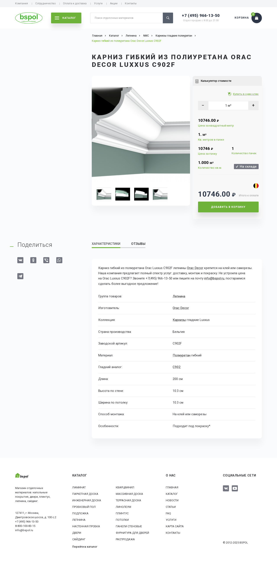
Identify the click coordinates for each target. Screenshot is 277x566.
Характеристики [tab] (106, 244)
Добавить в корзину (228, 206)
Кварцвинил (125, 487)
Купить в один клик (246, 94)
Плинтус (122, 513)
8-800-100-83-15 (25, 525)
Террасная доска (128, 500)
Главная (172, 487)
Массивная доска (129, 493)
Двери (76, 532)
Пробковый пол (84, 506)
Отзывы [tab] (138, 244)
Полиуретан (181, 355)
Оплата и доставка (75, 3)
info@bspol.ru (214, 278)
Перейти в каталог (84, 546)
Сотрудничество (45, 3)
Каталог (172, 493)
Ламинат (79, 487)
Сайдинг (78, 538)
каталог (65, 17)
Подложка (80, 513)
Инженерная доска (86, 500)
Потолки (122, 519)
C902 (176, 367)
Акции (114, 3)
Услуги (98, 3)
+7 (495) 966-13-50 (201, 15)
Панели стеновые (129, 526)
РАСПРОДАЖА (125, 538)
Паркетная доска (85, 493)
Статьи (171, 506)
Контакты (131, 3)
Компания (21, 3)
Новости (172, 500)
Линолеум (123, 506)
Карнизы (179, 320)
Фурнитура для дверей (132, 532)
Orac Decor (195, 268)
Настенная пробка (86, 526)
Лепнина (179, 296)
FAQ (168, 513)
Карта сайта (175, 526)
